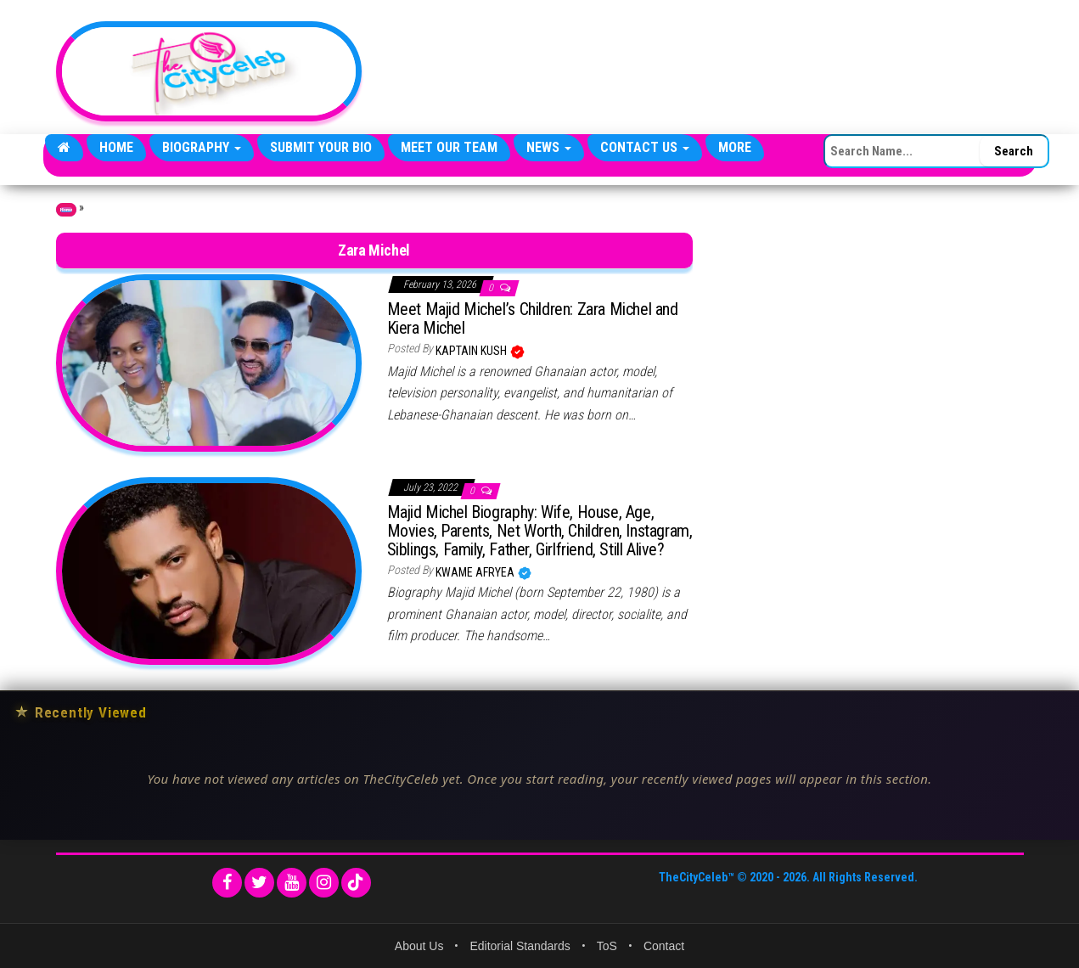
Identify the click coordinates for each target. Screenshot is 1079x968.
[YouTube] (291, 883)
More (734, 147)
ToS (607, 946)
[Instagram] (324, 883)
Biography (201, 147)
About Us (419, 946)
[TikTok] (356, 883)
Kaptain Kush (472, 350)
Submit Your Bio (321, 147)
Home (116, 147)
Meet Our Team (449, 147)
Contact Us (644, 147)
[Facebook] (227, 883)
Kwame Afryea (476, 572)
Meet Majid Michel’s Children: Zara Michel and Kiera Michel (532, 318)
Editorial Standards (519, 946)
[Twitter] (259, 883)
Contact (663, 946)
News (548, 147)
